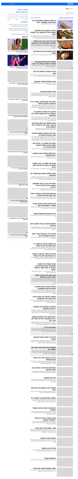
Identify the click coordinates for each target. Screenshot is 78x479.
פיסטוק (66, 8)
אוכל (41, 1)
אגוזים (25, 17)
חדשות (60, 1)
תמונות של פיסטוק (22, 9)
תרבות (52, 1)
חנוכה (16, 17)
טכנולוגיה (28, 1)
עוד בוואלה (24, 37)
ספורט (56, 1)
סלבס (48, 1)
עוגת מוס (21, 16)
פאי (17, 14)
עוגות (13, 17)
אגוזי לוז (14, 14)
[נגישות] (2, 1)
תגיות (70, 8)
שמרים (25, 16)
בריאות (37, 1)
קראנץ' (10, 17)
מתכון (25, 14)
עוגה (19, 14)
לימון (15, 19)
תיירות (33, 1)
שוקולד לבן (24, 19)
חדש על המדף (21, 17)
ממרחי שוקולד (9, 14)
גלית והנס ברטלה (12, 16)
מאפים (7, 19)
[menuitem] (60, 1)
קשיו (7, 17)
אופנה (24, 1)
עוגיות (7, 16)
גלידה (18, 16)
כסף (45, 1)
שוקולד (22, 14)
